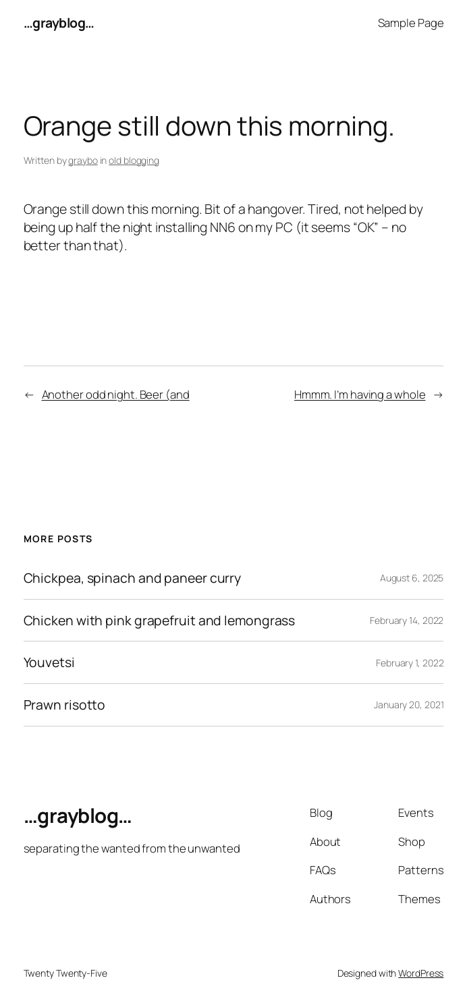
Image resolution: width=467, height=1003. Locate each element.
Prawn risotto (65, 704)
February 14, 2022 (406, 620)
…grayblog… (59, 22)
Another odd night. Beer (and (116, 394)
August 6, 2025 (412, 577)
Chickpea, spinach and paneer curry (133, 578)
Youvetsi (49, 662)
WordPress (420, 973)
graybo (82, 160)
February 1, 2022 (409, 662)
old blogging (134, 160)
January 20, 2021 (408, 704)
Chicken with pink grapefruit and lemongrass (160, 620)
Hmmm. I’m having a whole (360, 394)
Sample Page (411, 22)
